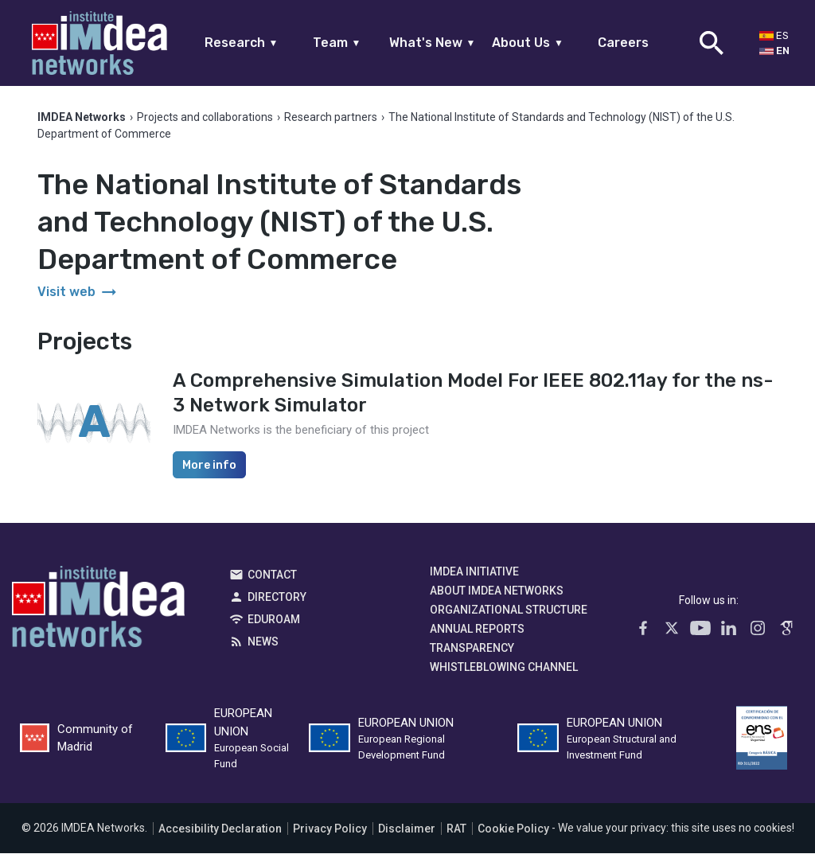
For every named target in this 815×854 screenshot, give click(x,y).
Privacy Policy (330, 829)
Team (337, 42)
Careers (623, 42)
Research (242, 42)
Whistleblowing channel (504, 667)
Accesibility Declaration (220, 829)
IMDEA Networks (98, 611)
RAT (456, 829)
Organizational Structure (508, 610)
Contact (272, 575)
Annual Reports (477, 629)
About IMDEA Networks (496, 591)
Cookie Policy (513, 829)
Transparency (472, 648)
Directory (277, 597)
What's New (432, 42)
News (263, 642)
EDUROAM (274, 620)
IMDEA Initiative (474, 572)
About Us (527, 42)
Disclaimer (406, 829)
